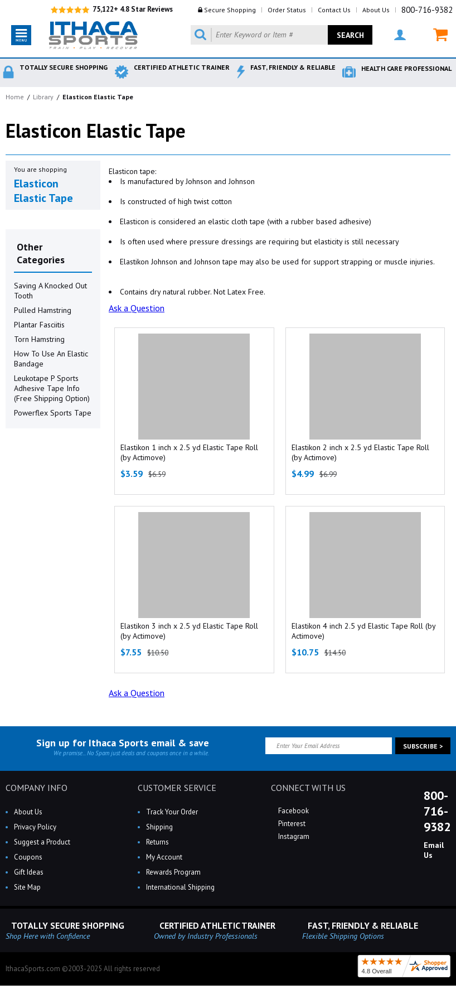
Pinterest (290, 823)
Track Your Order (172, 812)
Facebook (292, 811)
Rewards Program (173, 872)
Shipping (159, 827)
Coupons (28, 857)
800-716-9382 (427, 9)
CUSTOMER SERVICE (177, 787)
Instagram (292, 836)
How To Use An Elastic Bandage (51, 359)
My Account (164, 857)
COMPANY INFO (36, 787)
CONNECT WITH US (308, 787)
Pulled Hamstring (42, 310)
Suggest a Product (42, 842)
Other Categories (41, 253)
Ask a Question (136, 307)
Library (43, 97)
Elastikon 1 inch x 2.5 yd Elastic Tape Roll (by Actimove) (189, 452)
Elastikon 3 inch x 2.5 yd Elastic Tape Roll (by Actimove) (189, 631)
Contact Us (334, 10)
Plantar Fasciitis (39, 325)
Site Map (27, 887)
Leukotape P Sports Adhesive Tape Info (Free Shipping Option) (52, 388)
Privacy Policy (35, 827)
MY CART (440, 34)
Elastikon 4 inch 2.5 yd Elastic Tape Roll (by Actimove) (363, 631)
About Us (376, 10)
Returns (157, 842)
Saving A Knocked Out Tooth (50, 291)
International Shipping (180, 887)
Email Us (434, 850)
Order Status (287, 10)
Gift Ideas (28, 872)
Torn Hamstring (39, 339)
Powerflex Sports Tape (52, 413)
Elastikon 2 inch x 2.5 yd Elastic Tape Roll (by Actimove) (360, 452)
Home (15, 97)
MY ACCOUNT (400, 35)
